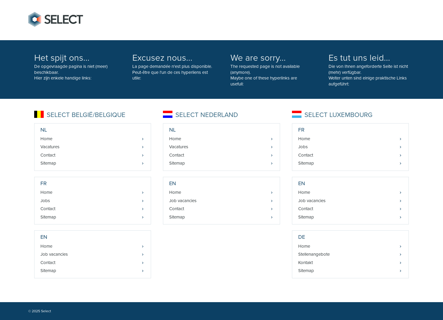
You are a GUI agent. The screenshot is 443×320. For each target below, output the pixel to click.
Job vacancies (54, 254)
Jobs (45, 200)
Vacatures (49, 146)
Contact (47, 155)
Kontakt (305, 262)
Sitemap (48, 163)
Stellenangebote (314, 254)
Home (46, 138)
